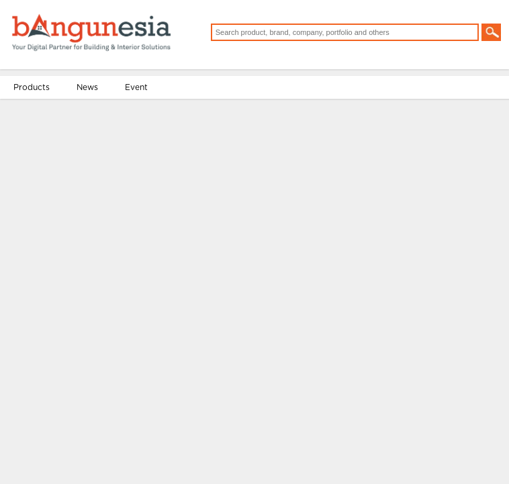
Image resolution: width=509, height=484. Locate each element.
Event (141, 125)
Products (37, 125)
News (92, 125)
